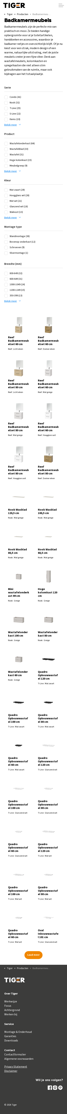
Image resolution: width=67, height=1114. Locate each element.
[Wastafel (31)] (6, 155)
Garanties (10, 1036)
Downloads (11, 1041)
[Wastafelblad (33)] (6, 149)
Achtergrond (12, 1010)
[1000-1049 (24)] (6, 284)
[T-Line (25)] (6, 108)
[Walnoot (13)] (6, 212)
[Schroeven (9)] (6, 247)
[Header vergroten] (61, 5)
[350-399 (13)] (6, 296)
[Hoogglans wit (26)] (6, 195)
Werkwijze (10, 1001)
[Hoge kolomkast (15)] (6, 160)
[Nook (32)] (6, 103)
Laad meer (33, 955)
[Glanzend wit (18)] (6, 207)
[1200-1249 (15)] (6, 290)
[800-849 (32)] (6, 273)
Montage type (13, 227)
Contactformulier (15, 1054)
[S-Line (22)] (6, 114)
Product (9, 134)
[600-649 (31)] (6, 279)
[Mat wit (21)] (6, 201)
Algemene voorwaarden (18, 1059)
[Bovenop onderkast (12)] (6, 242)
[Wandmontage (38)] (6, 236)
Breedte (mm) (13, 264)
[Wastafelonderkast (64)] (6, 143)
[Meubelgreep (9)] (6, 166)
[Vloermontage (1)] (6, 253)
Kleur (7, 180)
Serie (7, 88)
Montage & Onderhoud (18, 1032)
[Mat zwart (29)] (6, 190)
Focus (7, 1006)
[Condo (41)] (6, 97)
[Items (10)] (6, 119)
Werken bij (10, 1014)
